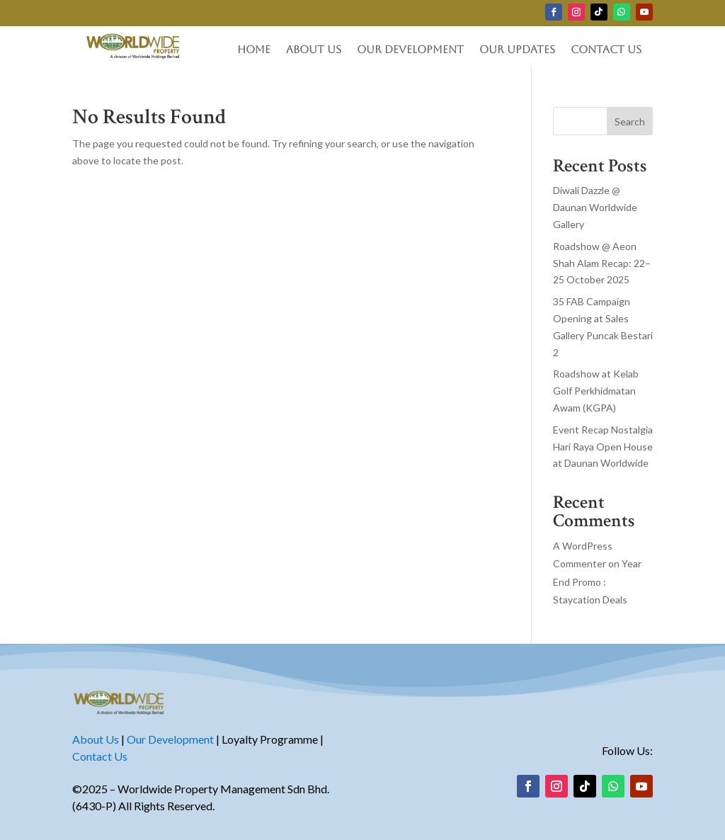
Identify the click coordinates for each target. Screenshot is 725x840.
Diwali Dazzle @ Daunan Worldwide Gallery (595, 207)
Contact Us (606, 50)
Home (253, 50)
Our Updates (517, 50)
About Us (313, 50)
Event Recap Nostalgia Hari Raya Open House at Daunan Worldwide (603, 447)
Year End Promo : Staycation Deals (597, 581)
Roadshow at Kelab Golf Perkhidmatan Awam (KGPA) (596, 391)
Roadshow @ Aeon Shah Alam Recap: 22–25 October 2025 (602, 263)
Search (630, 121)
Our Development (410, 50)
